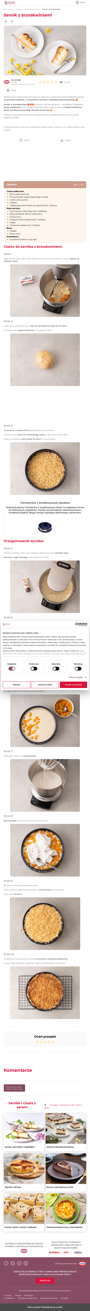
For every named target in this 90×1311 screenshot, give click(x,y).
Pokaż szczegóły (76, 677)
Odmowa (16, 685)
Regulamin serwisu (49, 1298)
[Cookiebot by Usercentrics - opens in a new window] (77, 624)
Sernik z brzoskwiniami (51, 9)
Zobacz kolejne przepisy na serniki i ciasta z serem (15, 1088)
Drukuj (11, 90)
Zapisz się (45, 1281)
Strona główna (9, 9)
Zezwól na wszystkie (73, 685)
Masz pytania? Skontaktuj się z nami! (45, 1307)
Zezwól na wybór (45, 685)
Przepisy (19, 9)
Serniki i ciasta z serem (32, 9)
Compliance (9, 1298)
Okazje (18, 1295)
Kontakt (64, 1298)
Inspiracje (28, 1295)
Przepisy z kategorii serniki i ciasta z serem (63, 1106)
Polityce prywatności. (51, 657)
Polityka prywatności (27, 1298)
